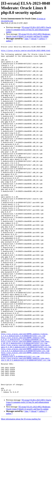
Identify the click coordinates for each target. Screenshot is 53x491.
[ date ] (27, 39)
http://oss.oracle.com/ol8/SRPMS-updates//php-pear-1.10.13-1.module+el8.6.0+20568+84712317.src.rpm (25, 402)
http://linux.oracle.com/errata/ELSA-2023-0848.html (25, 51)
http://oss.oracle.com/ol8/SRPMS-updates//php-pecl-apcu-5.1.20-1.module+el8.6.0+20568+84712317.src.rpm (26, 406)
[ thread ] (33, 39)
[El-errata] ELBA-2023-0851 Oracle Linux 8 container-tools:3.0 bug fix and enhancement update (28, 29)
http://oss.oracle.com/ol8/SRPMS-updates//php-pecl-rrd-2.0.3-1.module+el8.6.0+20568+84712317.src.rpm (25, 411)
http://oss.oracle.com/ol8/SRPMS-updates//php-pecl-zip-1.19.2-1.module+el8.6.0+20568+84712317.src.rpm (25, 422)
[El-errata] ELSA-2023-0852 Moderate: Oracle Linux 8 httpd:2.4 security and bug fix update (28, 35)
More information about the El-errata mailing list (21, 489)
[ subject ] (42, 39)
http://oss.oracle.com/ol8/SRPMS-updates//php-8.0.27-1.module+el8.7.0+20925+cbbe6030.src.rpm (23, 397)
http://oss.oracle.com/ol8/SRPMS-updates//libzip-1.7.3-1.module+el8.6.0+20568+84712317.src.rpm (24, 393)
